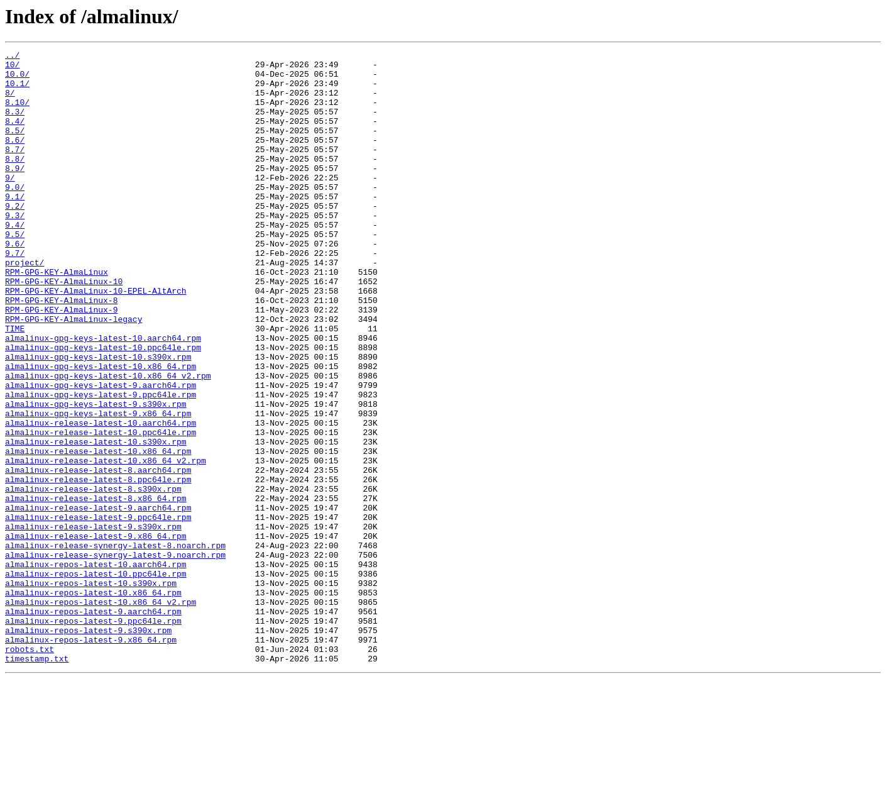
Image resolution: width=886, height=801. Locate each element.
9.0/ (15, 215)
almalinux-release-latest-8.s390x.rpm (93, 577)
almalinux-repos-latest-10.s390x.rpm (91, 690)
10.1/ (17, 90)
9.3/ (15, 249)
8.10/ (17, 113)
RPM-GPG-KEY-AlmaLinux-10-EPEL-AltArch (96, 339)
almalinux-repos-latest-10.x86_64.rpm (93, 701)
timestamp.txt (36, 781)
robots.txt (29, 769)
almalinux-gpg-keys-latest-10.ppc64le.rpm (103, 407)
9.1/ (15, 226)
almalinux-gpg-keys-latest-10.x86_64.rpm (100, 430)
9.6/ (15, 283)
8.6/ (15, 158)
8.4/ (15, 135)
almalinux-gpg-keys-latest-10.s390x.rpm (98, 418)
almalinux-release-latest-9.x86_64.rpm (96, 633)
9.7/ (15, 294)
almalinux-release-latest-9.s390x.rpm (93, 622)
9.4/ (15, 260)
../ (12, 56)
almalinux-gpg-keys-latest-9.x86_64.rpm (98, 486)
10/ (12, 68)
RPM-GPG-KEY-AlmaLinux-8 (61, 350)
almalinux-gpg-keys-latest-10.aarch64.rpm (103, 396)
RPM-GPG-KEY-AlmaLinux (56, 317)
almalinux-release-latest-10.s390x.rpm (96, 520)
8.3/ (15, 124)
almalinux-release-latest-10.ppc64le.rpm (100, 509)
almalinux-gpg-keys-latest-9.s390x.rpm (96, 475)
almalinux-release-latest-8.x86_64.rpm (96, 588)
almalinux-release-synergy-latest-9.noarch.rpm (115, 656)
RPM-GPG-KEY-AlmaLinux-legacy (73, 373)
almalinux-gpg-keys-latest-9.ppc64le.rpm (100, 464)
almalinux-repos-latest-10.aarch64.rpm (96, 667)
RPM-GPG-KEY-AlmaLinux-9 (61, 362)
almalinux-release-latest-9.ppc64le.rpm (98, 611)
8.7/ (15, 169)
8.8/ (15, 181)
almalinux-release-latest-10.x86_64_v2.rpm (105, 543)
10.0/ (17, 79)
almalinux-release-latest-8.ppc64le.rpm (98, 566)
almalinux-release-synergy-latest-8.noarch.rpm (115, 645)
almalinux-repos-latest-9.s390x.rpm (88, 747)
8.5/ (15, 147)
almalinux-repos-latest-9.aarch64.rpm (93, 724)
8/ (10, 102)
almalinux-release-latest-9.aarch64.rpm (98, 599)
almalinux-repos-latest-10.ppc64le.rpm (96, 679)
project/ (24, 305)
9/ (10, 203)
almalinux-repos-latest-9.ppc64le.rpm (93, 735)
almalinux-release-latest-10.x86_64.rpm (98, 532)
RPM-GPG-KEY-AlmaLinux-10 (64, 328)
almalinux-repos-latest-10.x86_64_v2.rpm (100, 713)
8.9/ (15, 192)
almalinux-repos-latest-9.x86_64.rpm (91, 758)
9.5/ (15, 271)
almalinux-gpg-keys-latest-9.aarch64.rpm (100, 452)
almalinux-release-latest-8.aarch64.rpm (98, 554)
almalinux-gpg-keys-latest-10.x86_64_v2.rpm (108, 441)
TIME (15, 384)
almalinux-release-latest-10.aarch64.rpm (100, 498)
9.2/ (15, 237)
